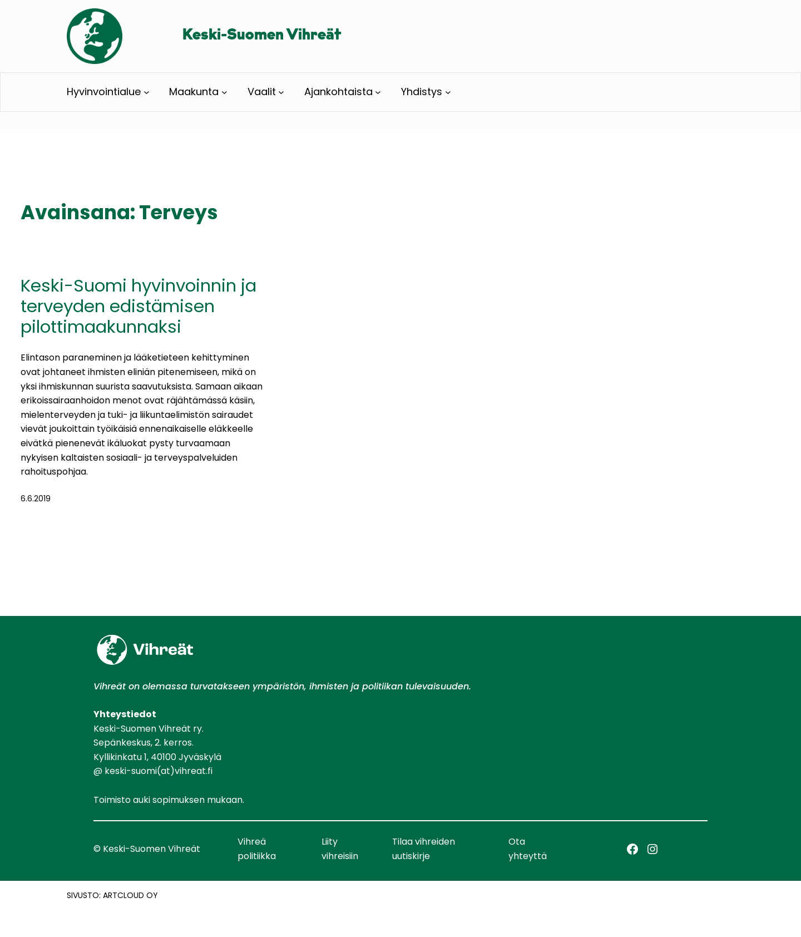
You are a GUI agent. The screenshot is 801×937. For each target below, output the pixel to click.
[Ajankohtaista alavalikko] (378, 92)
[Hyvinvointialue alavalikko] (147, 92)
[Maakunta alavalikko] (224, 92)
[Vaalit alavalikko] (281, 92)
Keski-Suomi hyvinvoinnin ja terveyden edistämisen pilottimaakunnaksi (138, 306)
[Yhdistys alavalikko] (448, 92)
